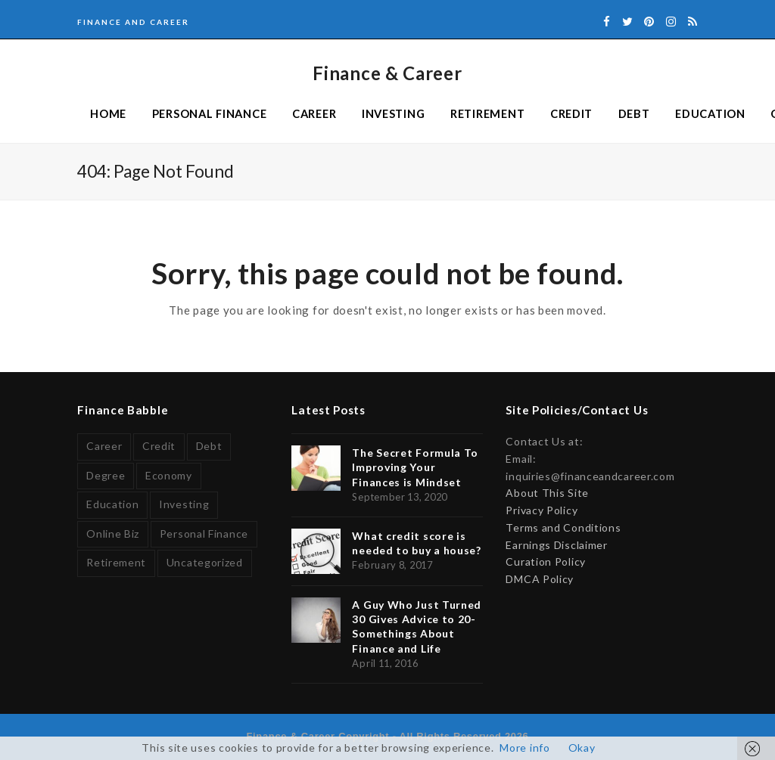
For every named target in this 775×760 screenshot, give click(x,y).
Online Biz (112, 533)
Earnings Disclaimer (556, 544)
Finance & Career (387, 73)
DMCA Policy (540, 578)
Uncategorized (205, 562)
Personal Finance (204, 533)
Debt (209, 445)
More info (524, 747)
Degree (105, 475)
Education (112, 504)
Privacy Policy (541, 510)
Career (104, 445)
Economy (168, 475)
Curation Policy (546, 561)
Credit (159, 445)
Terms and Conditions (563, 527)
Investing (184, 504)
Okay (582, 747)
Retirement (116, 562)
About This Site (547, 492)
